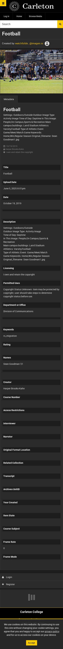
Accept (31, 642)
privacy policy (52, 631)
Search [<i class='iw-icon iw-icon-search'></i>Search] (60, 24)
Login (7, 577)
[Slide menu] (3, 3)
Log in (6, 16)
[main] (31, 318)
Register (8, 584)
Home (19, 16)
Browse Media (35, 16)
